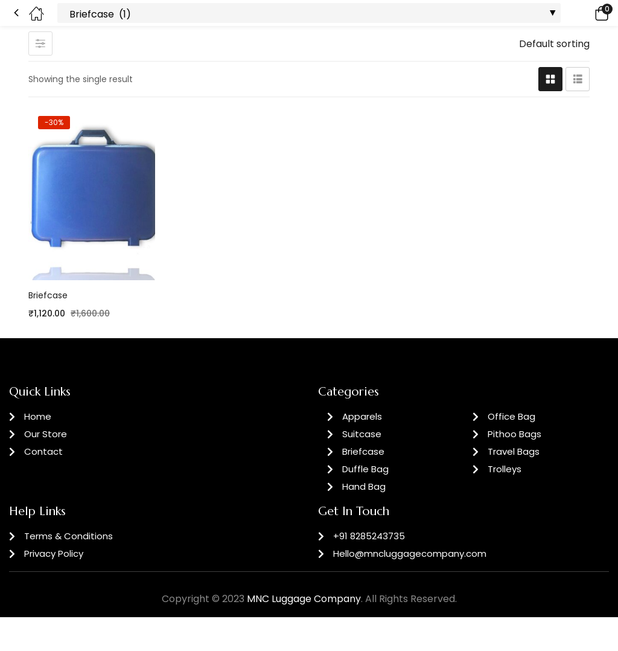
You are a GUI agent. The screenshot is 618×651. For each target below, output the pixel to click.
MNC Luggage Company (304, 599)
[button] (585, 13)
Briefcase (48, 295)
